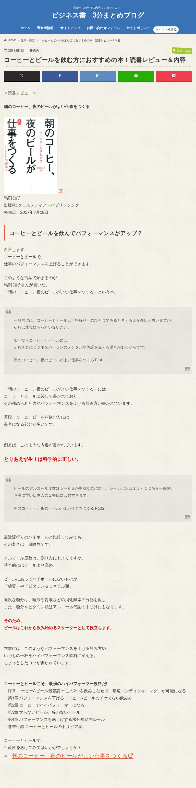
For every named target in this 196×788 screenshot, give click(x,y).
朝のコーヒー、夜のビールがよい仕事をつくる (70, 755)
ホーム (25, 28)
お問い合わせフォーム (103, 28)
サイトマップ (70, 28)
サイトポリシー (138, 28)
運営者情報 (45, 28)
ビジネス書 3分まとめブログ (98, 15)
